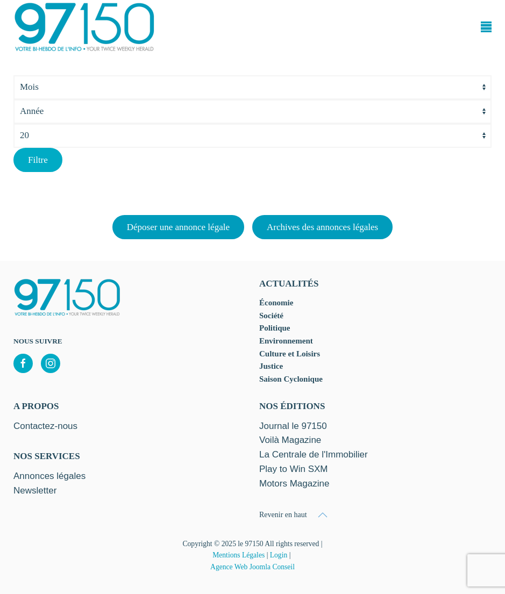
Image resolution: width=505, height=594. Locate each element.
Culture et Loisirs (289, 353)
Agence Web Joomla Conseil (252, 567)
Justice (271, 366)
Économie (276, 302)
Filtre (38, 160)
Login (278, 555)
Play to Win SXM (293, 469)
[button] (486, 27)
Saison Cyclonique (291, 379)
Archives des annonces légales (322, 227)
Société (271, 315)
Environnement (286, 341)
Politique (274, 328)
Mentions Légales (238, 555)
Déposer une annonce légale (178, 227)
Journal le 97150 (293, 426)
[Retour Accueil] (84, 27)
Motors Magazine (294, 483)
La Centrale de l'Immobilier (313, 454)
